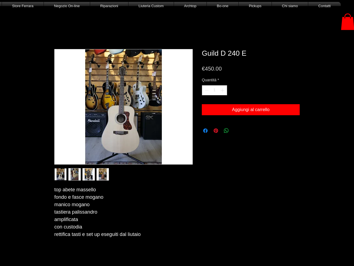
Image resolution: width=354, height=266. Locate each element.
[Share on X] (237, 130)
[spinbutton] (214, 90)
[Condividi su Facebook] (205, 130)
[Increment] (222, 90)
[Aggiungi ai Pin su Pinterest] (216, 130)
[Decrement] (206, 90)
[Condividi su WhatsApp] (226, 130)
